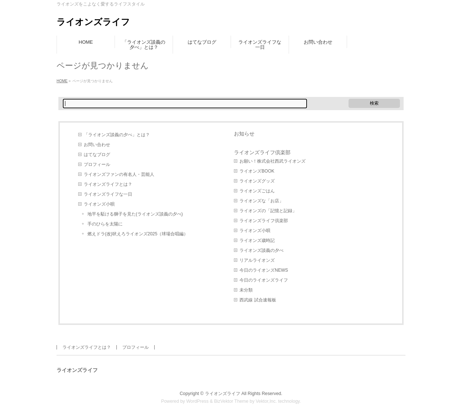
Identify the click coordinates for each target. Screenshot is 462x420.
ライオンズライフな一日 (108, 194)
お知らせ (244, 134)
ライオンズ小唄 (99, 204)
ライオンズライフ (93, 22)
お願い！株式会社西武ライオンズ (272, 161)
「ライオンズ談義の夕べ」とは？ (117, 134)
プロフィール (97, 164)
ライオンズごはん (257, 190)
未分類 (246, 290)
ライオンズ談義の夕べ (261, 250)
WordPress (197, 401)
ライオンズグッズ (257, 181)
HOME (62, 81)
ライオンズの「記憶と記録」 (268, 210)
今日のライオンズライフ (263, 280)
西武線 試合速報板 (257, 300)
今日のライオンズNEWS (263, 270)
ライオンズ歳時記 (257, 240)
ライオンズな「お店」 (261, 200)
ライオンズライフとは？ (108, 184)
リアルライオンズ (257, 260)
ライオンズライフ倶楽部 (262, 152)
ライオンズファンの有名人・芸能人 (119, 174)
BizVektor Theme (231, 401)
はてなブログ (97, 154)
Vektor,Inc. (266, 401)
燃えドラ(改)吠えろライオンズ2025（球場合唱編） (137, 233)
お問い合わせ (97, 144)
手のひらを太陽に (105, 224)
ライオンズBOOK (256, 171)
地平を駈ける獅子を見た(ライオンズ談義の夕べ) (135, 214)
